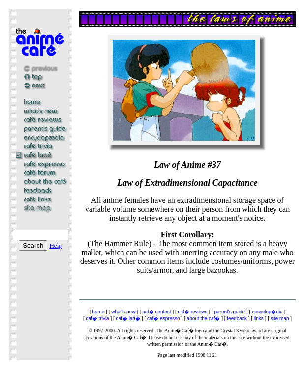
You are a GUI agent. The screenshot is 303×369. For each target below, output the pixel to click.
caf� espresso (163, 318)
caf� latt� (128, 318)
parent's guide (229, 311)
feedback (237, 318)
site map (280, 318)
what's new (123, 311)
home (98, 311)
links (259, 318)
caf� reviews (193, 311)
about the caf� (203, 318)
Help (55, 245)
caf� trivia (97, 318)
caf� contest (156, 311)
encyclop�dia (267, 311)
